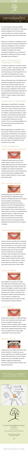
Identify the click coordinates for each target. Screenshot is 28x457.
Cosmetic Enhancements (11, 376)
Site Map (22, 448)
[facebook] (13, 438)
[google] (14, 438)
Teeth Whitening (10, 374)
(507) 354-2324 (13, 429)
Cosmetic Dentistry (8, 373)
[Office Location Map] (14, 394)
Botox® (22, 376)
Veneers (20, 374)
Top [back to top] (14, 450)
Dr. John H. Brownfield (10, 425)
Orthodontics (21, 373)
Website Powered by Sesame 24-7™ (12, 448)
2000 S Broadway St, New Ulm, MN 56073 (14, 431)
